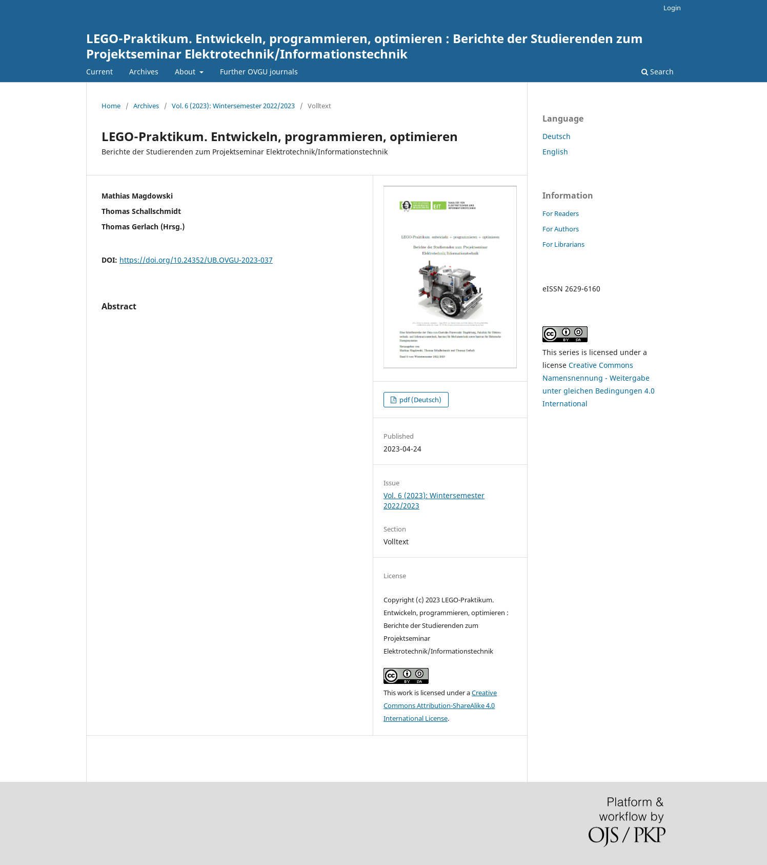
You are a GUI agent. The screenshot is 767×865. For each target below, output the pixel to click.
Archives (143, 71)
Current (99, 71)
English (555, 151)
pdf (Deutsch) (419, 399)
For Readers (560, 213)
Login (672, 7)
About (186, 71)
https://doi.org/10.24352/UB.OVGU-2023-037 (196, 260)
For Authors (560, 228)
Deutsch (556, 136)
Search (657, 71)
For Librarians (563, 244)
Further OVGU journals (259, 71)
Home (111, 105)
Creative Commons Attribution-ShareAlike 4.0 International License (440, 705)
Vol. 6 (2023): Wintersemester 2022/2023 (233, 105)
